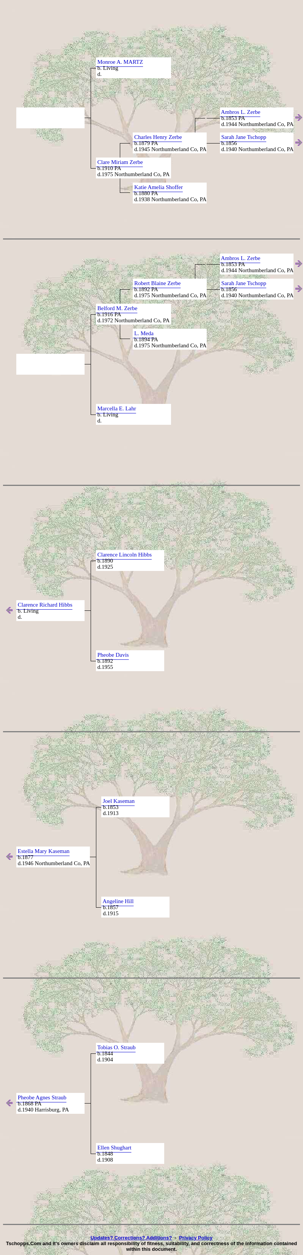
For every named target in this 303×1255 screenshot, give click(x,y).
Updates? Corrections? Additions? (131, 1238)
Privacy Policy (195, 1238)
